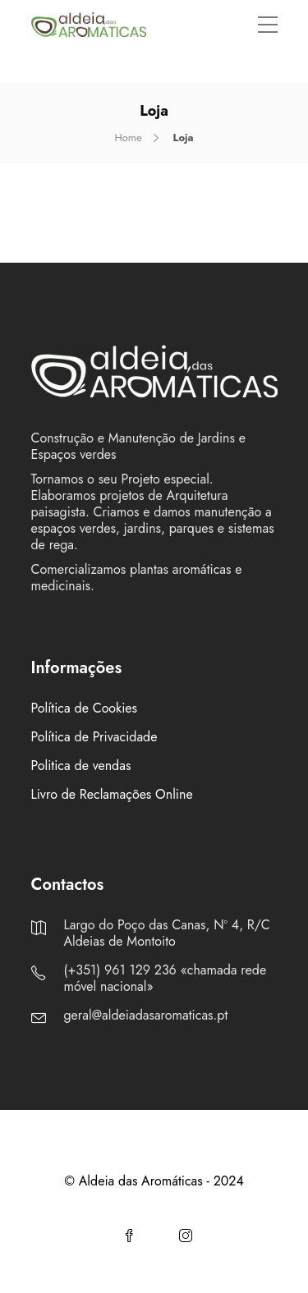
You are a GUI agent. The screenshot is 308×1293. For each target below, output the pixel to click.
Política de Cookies (84, 708)
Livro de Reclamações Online (112, 794)
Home (127, 137)
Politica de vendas (81, 766)
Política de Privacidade (94, 737)
